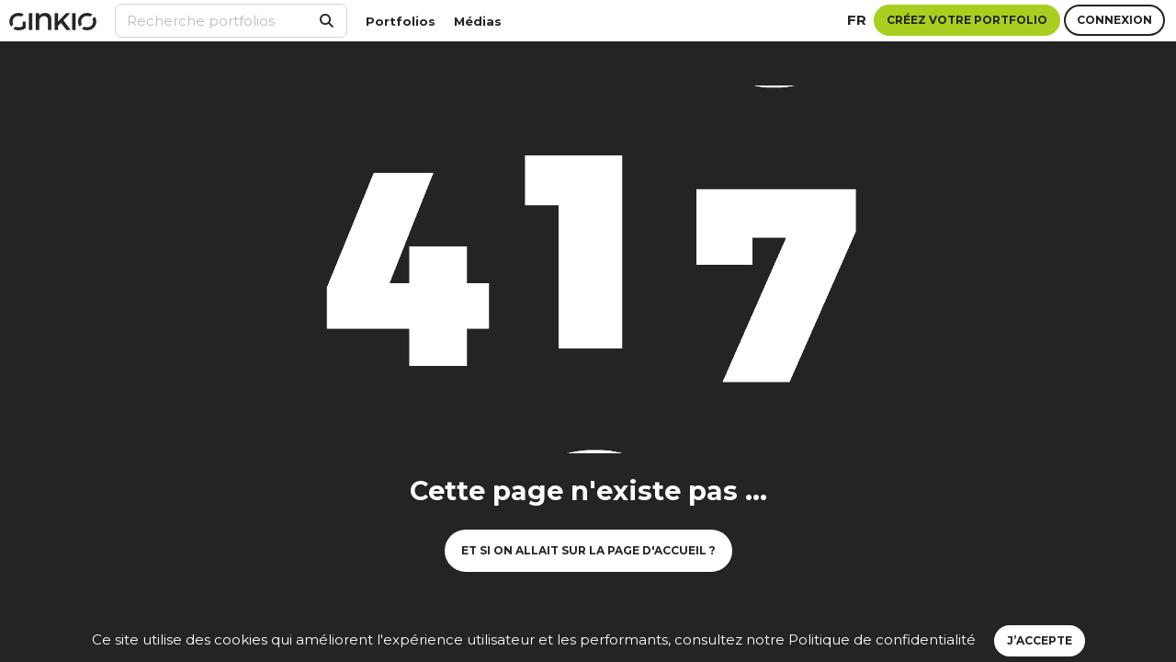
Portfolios (400, 21)
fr (856, 20)
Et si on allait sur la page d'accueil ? (588, 550)
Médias (478, 21)
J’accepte (1039, 640)
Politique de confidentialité (882, 639)
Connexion (1114, 20)
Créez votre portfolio (967, 20)
